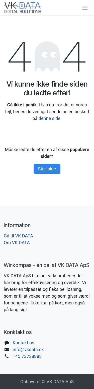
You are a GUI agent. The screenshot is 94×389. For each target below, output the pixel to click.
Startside (47, 168)
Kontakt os (23, 342)
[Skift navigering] (84, 7)
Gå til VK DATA (18, 235)
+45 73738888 (27, 356)
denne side (49, 118)
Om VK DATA (17, 242)
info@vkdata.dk (28, 349)
